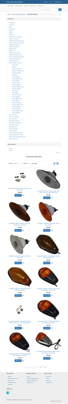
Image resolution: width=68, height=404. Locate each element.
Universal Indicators (16, 102)
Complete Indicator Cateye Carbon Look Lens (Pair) (19, 189)
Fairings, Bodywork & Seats (15, 54)
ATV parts (11, 24)
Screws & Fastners (13, 128)
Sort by (10, 163)
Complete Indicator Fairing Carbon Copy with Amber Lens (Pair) (48, 289)
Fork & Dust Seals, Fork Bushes (16, 56)
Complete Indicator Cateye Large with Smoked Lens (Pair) (19, 224)
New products (18, 5)
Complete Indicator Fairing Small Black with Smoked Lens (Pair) (19, 354)
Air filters (11, 30)
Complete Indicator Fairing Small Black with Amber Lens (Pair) (48, 322)
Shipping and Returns (13, 378)
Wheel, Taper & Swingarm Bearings (17, 136)
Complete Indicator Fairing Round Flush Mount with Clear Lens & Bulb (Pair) (19, 322)
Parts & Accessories (13, 124)
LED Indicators (15, 90)
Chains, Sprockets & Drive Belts (16, 42)
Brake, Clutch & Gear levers (15, 36)
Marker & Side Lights (17, 94)
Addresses (48, 380)
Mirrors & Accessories (14, 116)
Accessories (12, 28)
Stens (10, 26)
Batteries (11, 32)
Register (45, 1)
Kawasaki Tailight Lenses (18, 86)
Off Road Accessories (14, 120)
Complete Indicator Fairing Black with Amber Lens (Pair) (19, 289)
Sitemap (10, 376)
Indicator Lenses (16, 82)
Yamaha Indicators (16, 108)
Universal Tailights (16, 106)
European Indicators (16, 68)
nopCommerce (59, 401)
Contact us (40, 5)
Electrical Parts (12, 48)
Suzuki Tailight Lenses (17, 98)
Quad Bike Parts (13, 126)
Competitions (12, 22)
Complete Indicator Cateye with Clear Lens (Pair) (19, 256)
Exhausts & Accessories (14, 52)
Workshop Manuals (13, 138)
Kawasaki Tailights (16, 88)
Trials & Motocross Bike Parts (16, 134)
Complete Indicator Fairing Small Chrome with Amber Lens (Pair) (48, 352)
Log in (51, 1)
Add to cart (18, 195)
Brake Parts (11, 34)
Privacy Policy (11, 380)
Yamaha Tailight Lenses (17, 110)
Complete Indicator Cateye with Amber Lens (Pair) (48, 224)
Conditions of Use (12, 382)
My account (32, 5)
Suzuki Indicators (16, 96)
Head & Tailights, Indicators (18, 14)
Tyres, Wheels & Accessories (16, 132)
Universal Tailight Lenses (18, 104)
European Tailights (16, 72)
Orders (47, 378)
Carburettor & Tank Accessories (16, 40)
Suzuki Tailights (15, 100)
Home (9, 14)
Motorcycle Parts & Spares (14, 2)
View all (57, 152)
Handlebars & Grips (13, 60)
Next (41, 367)
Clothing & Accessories (14, 44)
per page (34, 163)
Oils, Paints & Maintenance (15, 122)
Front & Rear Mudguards (15, 58)
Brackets (14, 66)
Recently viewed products (33, 378)
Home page (10, 5)
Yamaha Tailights (16, 112)
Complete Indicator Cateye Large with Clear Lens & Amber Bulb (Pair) (48, 191)
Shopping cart (49, 382)
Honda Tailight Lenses (17, 78)
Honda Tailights (15, 80)
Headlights (14, 74)
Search (26, 5)
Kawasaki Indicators (16, 84)
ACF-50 (11, 148)
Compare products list (32, 380)
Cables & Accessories (14, 38)
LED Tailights (15, 92)
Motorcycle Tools (13, 118)
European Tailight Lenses (18, 70)
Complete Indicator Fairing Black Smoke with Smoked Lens (48, 256)
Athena (10, 150)
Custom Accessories (14, 46)
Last (45, 367)
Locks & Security (13, 114)
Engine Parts (12, 50)
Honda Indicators (16, 76)
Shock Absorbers (13, 130)
